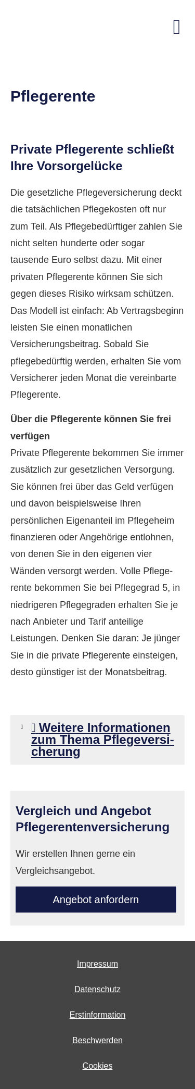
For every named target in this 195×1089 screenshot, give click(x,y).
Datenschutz (97, 989)
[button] (104, 753)
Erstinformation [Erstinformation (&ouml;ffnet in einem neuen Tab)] (98, 1014)
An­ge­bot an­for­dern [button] (96, 899)
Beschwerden (97, 1040)
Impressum (97, 963)
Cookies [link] (98, 1065)
